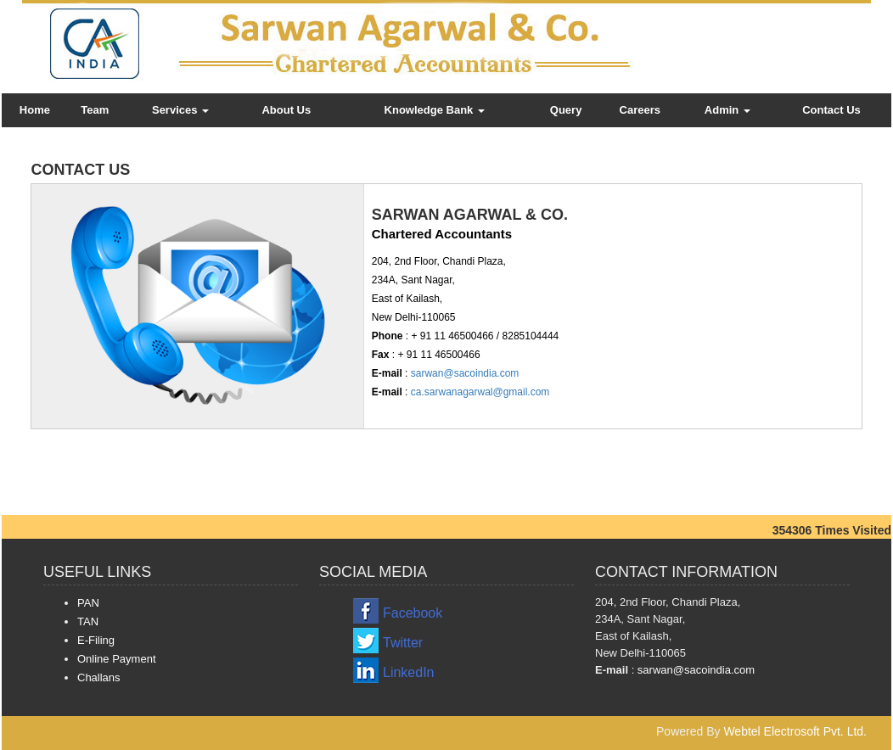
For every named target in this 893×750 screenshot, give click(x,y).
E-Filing (96, 640)
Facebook (412, 613)
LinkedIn (409, 672)
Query (566, 110)
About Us (286, 110)
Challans (99, 677)
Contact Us (831, 110)
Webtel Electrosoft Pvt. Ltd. (795, 731)
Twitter (403, 642)
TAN (87, 621)
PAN (88, 602)
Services (180, 110)
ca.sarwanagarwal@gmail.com (478, 392)
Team (95, 110)
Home (35, 110)
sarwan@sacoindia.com (463, 373)
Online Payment (116, 658)
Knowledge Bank (435, 110)
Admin (727, 110)
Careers (640, 110)
